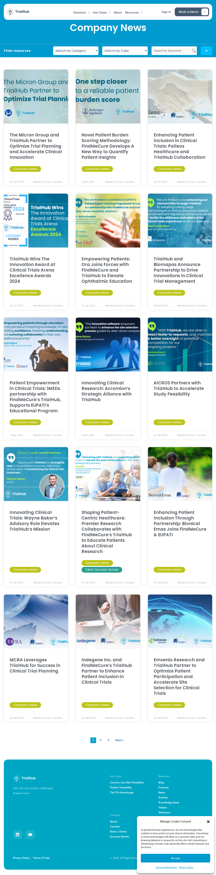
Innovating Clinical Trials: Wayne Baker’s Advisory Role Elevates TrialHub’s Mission (34, 520)
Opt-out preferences (166, 867)
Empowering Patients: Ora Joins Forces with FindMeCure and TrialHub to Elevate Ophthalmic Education (107, 270)
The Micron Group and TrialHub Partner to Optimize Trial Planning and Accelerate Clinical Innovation (36, 146)
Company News (25, 169)
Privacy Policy (186, 867)
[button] (208, 822)
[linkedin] (17, 834)
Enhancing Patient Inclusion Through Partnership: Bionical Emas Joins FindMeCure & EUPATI (180, 523)
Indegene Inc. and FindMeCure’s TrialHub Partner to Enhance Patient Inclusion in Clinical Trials (107, 671)
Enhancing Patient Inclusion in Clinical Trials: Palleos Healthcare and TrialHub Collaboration (179, 146)
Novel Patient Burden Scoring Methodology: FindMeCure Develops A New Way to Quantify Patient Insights (108, 146)
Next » (119, 740)
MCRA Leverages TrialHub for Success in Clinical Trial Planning (35, 665)
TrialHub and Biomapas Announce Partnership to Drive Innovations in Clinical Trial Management (178, 270)
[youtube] (30, 834)
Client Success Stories (101, 569)
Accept (175, 858)
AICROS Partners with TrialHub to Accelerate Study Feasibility (179, 388)
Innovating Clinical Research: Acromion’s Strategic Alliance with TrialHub (107, 391)
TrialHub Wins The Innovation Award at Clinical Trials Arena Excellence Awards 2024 (32, 270)
